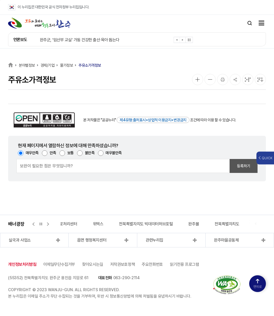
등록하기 (243, 166)
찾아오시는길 (92, 264)
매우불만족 (113, 153)
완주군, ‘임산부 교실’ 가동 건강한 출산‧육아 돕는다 (79, 39)
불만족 (90, 153)
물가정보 (66, 65)
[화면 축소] (210, 79)
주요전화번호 (152, 264)
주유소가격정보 (89, 65)
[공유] (235, 79)
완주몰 (193, 223)
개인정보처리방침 (22, 264)
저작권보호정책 (122, 264)
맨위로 (257, 284)
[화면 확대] (197, 79)
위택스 (98, 223)
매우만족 (32, 153)
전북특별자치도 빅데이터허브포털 (146, 223)
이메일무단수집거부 (59, 264)
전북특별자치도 (227, 223)
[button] (177, 41)
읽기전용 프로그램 (184, 264)
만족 (53, 153)
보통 (70, 153)
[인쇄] (222, 79)
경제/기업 (47, 65)
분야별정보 (27, 65)
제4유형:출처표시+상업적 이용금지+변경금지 (153, 120)
